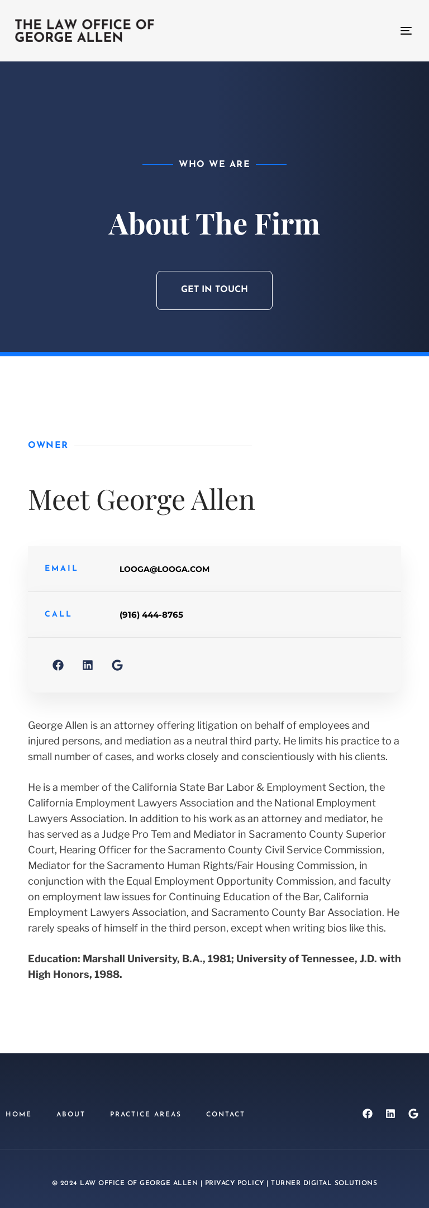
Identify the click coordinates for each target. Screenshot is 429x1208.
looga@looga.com (164, 569)
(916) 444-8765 (151, 614)
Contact (225, 1114)
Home (19, 1114)
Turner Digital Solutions (324, 1183)
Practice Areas (146, 1114)
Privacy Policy (234, 1183)
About (70, 1114)
